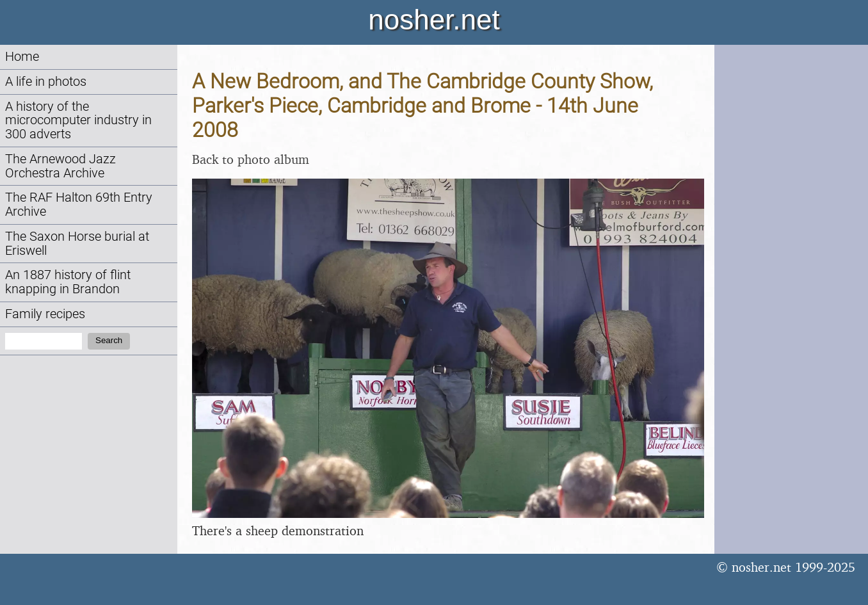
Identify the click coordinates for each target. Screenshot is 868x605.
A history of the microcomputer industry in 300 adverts (78, 120)
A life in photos (45, 81)
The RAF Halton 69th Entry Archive (78, 204)
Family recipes (45, 314)
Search (108, 340)
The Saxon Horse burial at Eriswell (77, 243)
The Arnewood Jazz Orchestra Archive (60, 166)
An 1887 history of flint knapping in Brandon (68, 282)
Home (22, 56)
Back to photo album (250, 159)
